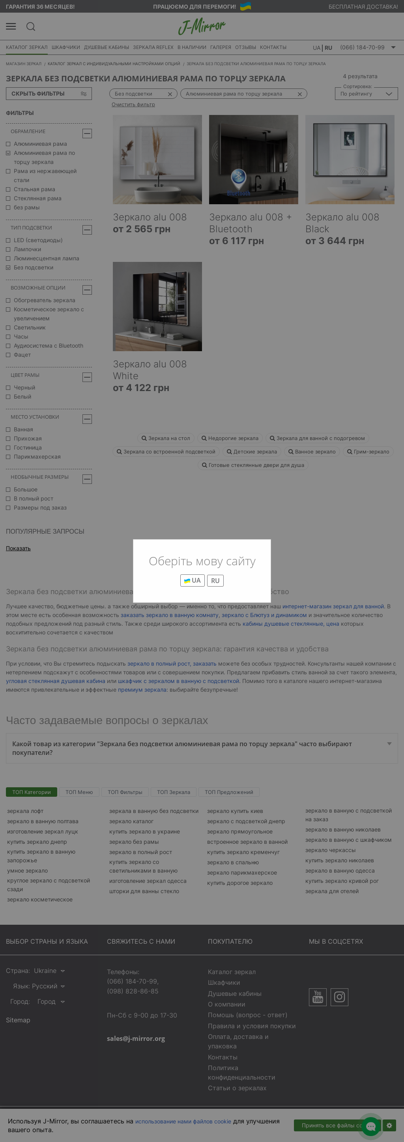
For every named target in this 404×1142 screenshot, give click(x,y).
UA (192, 580)
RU (215, 580)
